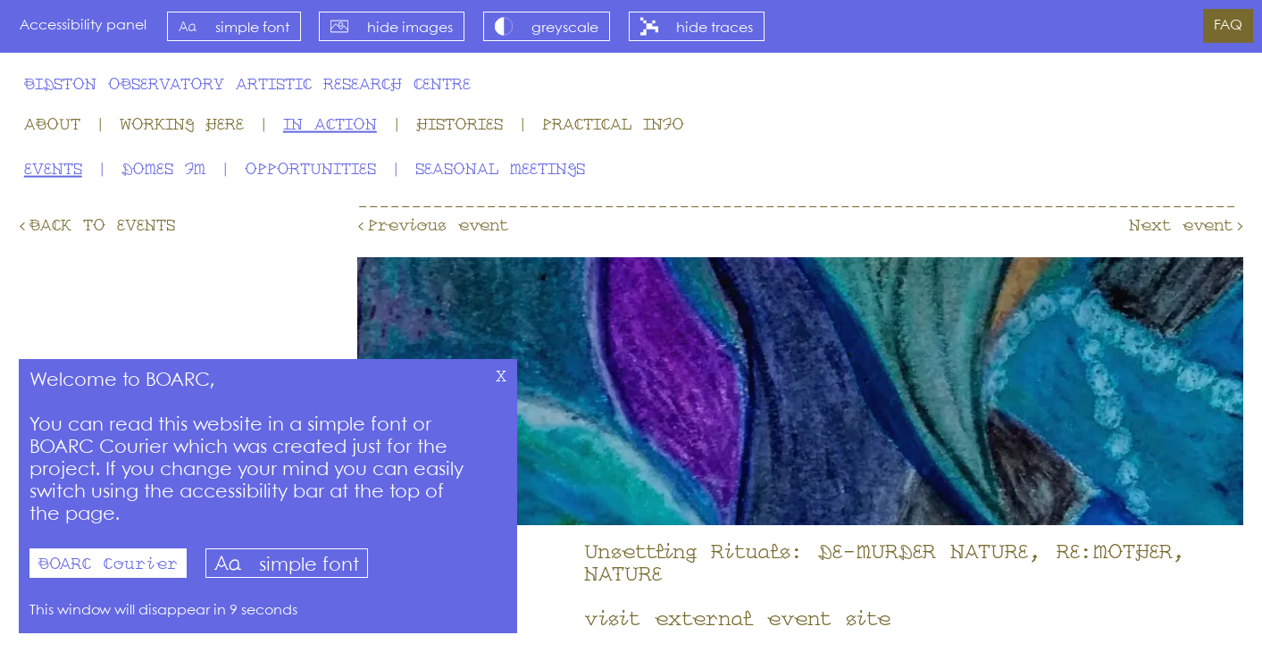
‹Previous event (432, 226)
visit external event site (737, 620)
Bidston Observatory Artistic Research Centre (247, 84)
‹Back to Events (97, 226)
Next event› (1186, 226)
